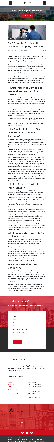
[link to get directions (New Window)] (17, 385)
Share (43, 50)
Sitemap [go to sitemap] (23, 422)
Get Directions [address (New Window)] (14, 393)
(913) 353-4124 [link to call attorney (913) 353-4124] (13, 390)
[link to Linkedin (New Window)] (31, 433)
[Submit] (17, 342)
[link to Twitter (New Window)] (27, 433)
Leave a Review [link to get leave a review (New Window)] (34, 397)
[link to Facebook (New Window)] (22, 433)
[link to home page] (28, 3)
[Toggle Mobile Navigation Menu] (44, 3)
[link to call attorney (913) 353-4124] (10, 3)
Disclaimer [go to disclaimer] (24, 426)
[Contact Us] (27, 16)
